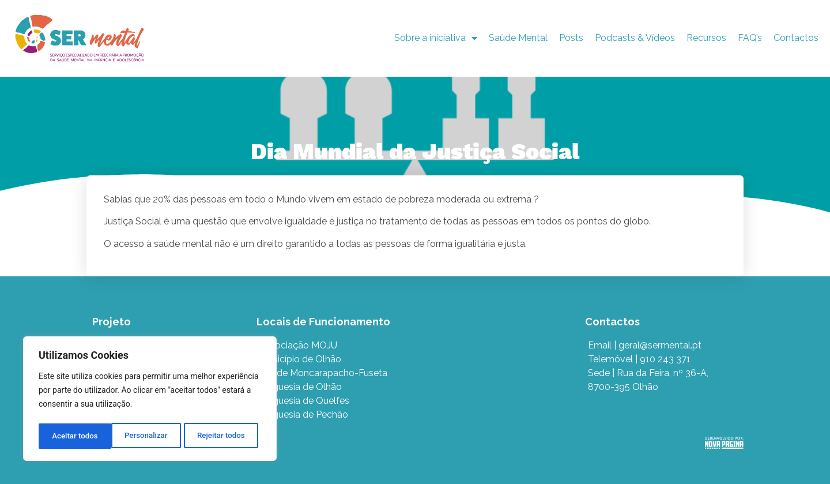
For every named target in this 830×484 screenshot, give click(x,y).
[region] (150, 400)
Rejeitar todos (148, 436)
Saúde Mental (518, 37)
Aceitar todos (225, 436)
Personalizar (72, 436)
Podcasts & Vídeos (635, 37)
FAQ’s (750, 37)
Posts (571, 37)
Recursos (706, 37)
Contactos (796, 37)
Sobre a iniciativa (435, 38)
